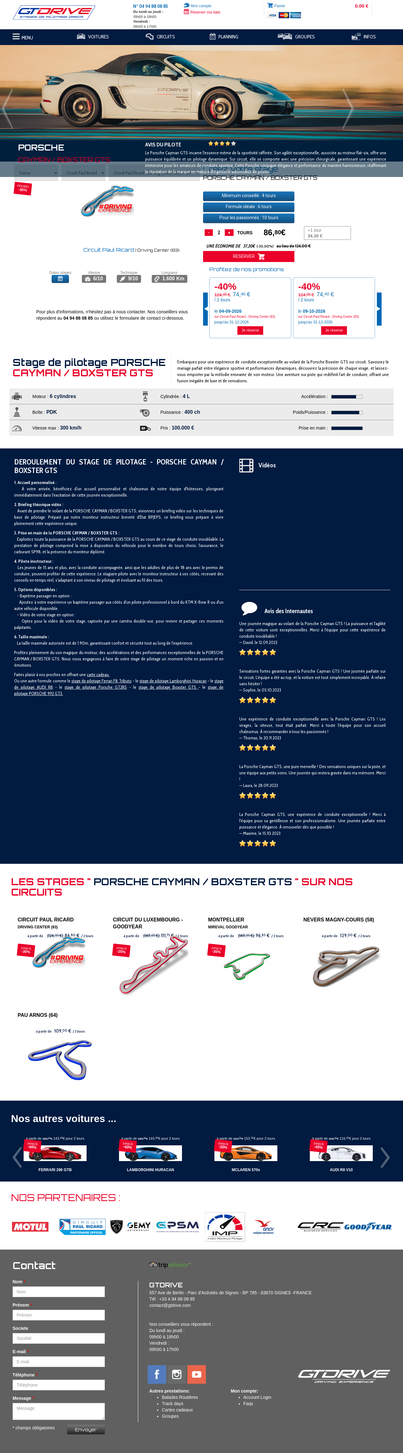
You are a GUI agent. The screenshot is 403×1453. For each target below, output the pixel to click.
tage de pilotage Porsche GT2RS (96, 687)
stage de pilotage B (157, 687)
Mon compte (197, 6)
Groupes (170, 1416)
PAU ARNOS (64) (38, 1015)
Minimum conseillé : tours (249, 195)
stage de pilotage (86, 681)
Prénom (21, 1305)
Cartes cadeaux (177, 1409)
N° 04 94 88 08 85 (150, 6)
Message (22, 1398)
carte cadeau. (98, 674)
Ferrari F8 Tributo (116, 681)
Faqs (248, 1403)
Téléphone (24, 1374)
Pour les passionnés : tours (248, 217)
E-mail (19, 1351)
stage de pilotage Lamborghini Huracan (173, 681)
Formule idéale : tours (249, 206)
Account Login (257, 1397)
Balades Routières (180, 1397)
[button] (30, 89)
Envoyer (86, 1429)
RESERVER (249, 257)
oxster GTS (186, 687)
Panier (279, 6)
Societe (20, 1328)
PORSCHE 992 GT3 (45, 693)
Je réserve (250, 330)
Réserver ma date (202, 12)
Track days (172, 1403)
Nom (17, 1281)
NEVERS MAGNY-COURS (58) (339, 919)
